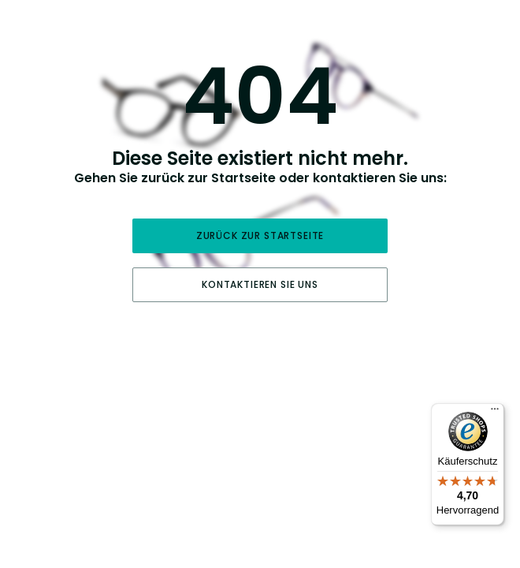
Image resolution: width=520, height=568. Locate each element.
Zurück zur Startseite (260, 235)
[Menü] (494, 412)
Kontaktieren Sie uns (260, 284)
